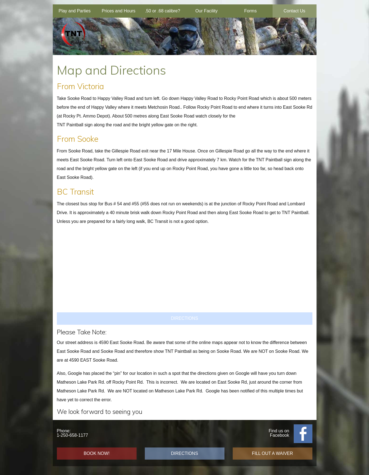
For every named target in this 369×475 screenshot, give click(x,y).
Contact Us (294, 11)
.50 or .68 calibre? (162, 11)
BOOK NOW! (96, 453)
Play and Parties (75, 11)
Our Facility (206, 11)
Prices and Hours (118, 11)
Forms (250, 11)
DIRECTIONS (184, 318)
